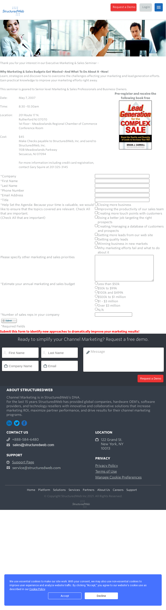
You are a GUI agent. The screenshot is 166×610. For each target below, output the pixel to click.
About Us (103, 490)
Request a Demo (124, 7)
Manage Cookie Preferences (118, 478)
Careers (118, 490)
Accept (65, 595)
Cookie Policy (37, 589)
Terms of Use (106, 472)
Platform (44, 490)
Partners (88, 490)
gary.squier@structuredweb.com (41, 171)
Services (74, 490)
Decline (101, 595)
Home (31, 490)
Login (146, 7)
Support (131, 490)
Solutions (59, 490)
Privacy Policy (106, 466)
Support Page (23, 463)
